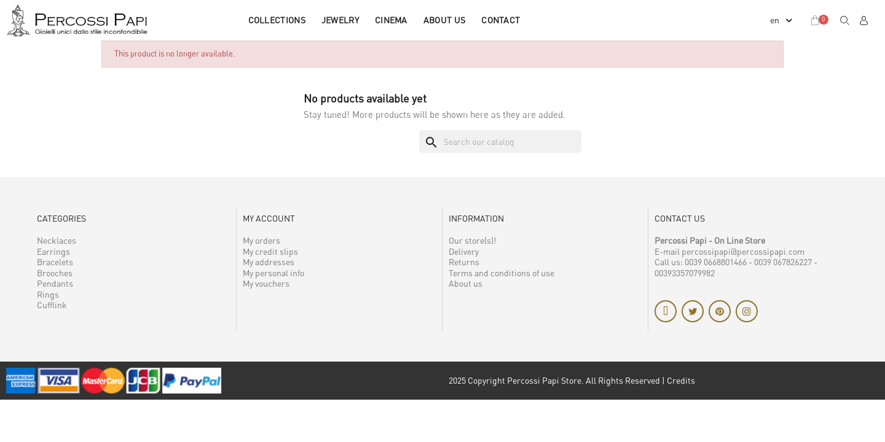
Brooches (55, 273)
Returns (464, 262)
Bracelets (55, 262)
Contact (500, 20)
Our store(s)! (472, 240)
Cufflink (52, 305)
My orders (261, 240)
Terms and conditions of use (501, 273)
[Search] (500, 141)
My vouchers (266, 283)
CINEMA (391, 20)
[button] (845, 20)
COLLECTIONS (276, 20)
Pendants (55, 283)
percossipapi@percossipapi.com (743, 251)
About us (444, 20)
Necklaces (56, 240)
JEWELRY (340, 20)
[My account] (863, 20)
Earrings (53, 251)
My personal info (273, 273)
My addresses (268, 262)
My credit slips (270, 251)
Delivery (464, 251)
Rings (48, 294)
